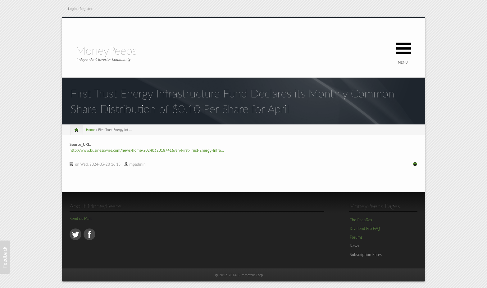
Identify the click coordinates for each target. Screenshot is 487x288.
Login (72, 8)
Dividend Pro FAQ (365, 228)
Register (86, 8)
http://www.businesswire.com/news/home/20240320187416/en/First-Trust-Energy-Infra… (147, 150)
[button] (5, 257)
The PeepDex (361, 220)
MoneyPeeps (106, 50)
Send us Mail (81, 218)
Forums (356, 237)
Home (90, 130)
